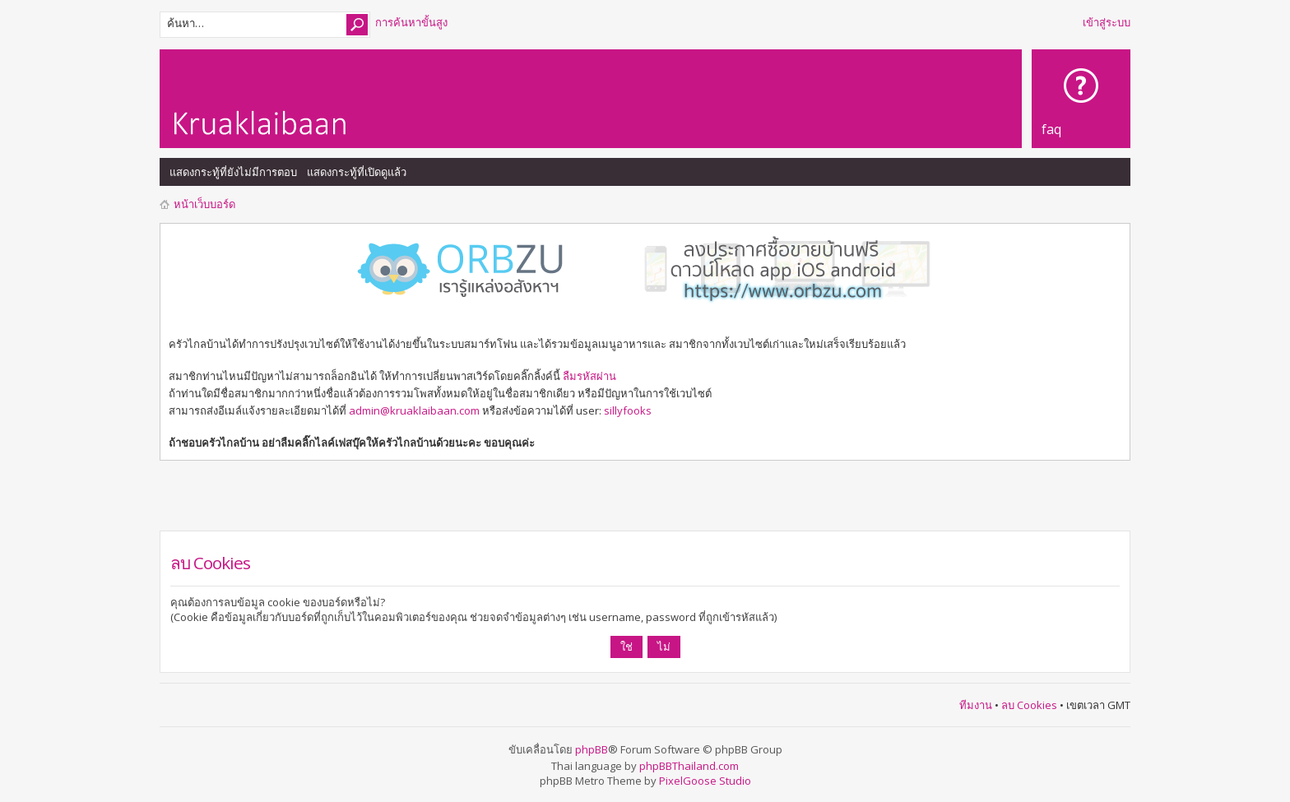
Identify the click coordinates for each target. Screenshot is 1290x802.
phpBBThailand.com (689, 765)
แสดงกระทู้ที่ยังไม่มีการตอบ (233, 172)
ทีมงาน (975, 705)
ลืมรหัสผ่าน (589, 376)
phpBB (591, 749)
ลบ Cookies (1029, 705)
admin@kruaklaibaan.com (414, 410)
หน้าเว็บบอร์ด (204, 204)
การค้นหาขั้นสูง (411, 22)
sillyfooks (628, 410)
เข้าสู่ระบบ (1106, 22)
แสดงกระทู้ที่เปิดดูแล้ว (356, 172)
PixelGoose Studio (705, 780)
